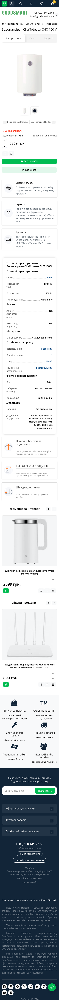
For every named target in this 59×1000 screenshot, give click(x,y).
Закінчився (29, 161)
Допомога (29, 169)
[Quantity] (5, 143)
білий (49, 361)
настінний (47, 348)
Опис (32, 38)
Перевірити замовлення (29, 860)
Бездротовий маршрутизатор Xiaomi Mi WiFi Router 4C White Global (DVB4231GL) (30, 666)
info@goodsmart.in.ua (42, 16)
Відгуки (48, 38)
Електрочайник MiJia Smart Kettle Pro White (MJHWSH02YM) (29, 572)
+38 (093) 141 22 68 (44, 12)
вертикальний (44, 367)
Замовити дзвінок (29, 854)
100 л (50, 277)
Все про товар (13, 38)
